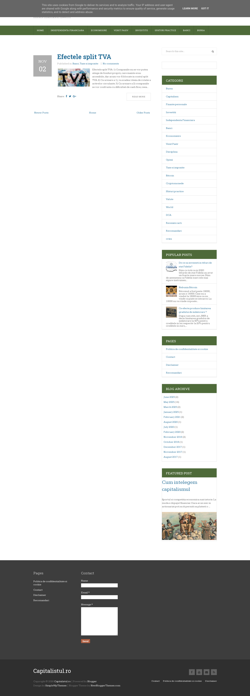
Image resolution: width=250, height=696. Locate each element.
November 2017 (173, 452)
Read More (138, 96)
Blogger (92, 681)
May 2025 (169, 402)
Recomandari (174, 230)
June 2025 (169, 397)
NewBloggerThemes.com (105, 685)
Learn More (190, 8)
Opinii (169, 159)
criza (169, 238)
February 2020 (172, 432)
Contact (170, 357)
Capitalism (172, 96)
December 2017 (173, 447)
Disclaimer (172, 365)
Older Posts (143, 112)
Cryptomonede (175, 183)
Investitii (141, 30)
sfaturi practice (165, 30)
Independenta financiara (67, 30)
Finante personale (176, 104)
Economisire (99, 30)
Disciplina (171, 151)
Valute (169, 199)
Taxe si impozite (89, 63)
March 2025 (170, 407)
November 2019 (173, 437)
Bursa (201, 30)
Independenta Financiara (180, 120)
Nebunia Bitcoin (188, 287)
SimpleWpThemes (56, 685)
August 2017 (171, 457)
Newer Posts (41, 112)
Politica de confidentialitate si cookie (187, 349)
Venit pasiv (121, 30)
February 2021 (172, 417)
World (169, 207)
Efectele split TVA (84, 56)
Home (40, 30)
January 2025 (171, 412)
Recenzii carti (174, 223)
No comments (111, 63)
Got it (205, 8)
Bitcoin (170, 175)
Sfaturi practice (175, 191)
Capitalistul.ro (52, 671)
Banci (186, 30)
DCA (168, 215)
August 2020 (171, 422)
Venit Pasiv (172, 144)
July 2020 (169, 427)
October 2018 (171, 442)
